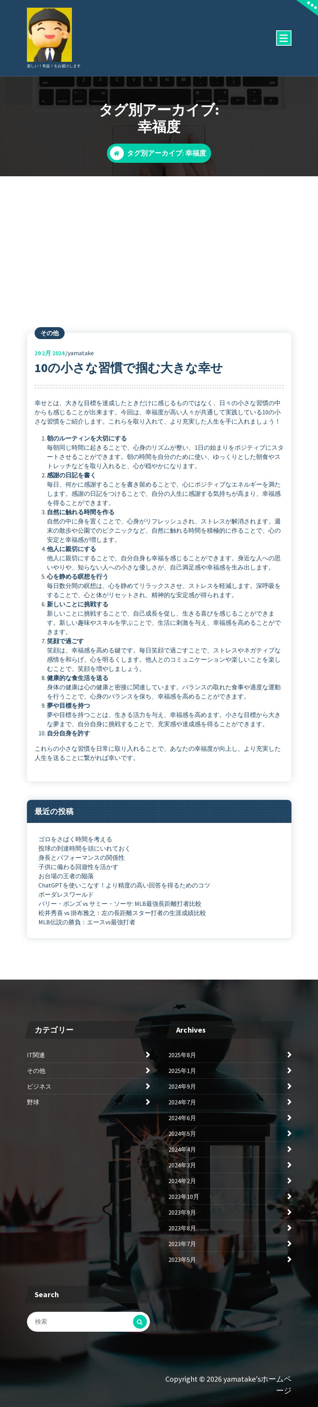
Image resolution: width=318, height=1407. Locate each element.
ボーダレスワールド (66, 894)
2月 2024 (50, 353)
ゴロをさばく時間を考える (75, 839)
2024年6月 (182, 1118)
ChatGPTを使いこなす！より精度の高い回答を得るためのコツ (124, 885)
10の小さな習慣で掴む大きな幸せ (129, 368)
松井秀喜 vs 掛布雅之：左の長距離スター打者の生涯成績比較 (122, 913)
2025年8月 (182, 1055)
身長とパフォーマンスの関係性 (81, 857)
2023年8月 (182, 1228)
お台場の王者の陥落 (66, 876)
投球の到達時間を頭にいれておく (84, 848)
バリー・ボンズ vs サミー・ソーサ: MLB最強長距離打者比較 (119, 903)
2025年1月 (182, 1070)
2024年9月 (182, 1086)
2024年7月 (182, 1102)
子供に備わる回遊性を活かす (78, 867)
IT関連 (36, 1055)
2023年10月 (183, 1196)
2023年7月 (182, 1244)
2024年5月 (182, 1133)
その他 (49, 333)
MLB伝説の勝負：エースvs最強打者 (86, 922)
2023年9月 (182, 1212)
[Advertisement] (159, 234)
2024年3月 (182, 1165)
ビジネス (39, 1086)
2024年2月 (182, 1181)
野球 (33, 1102)
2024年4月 (182, 1149)
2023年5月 (182, 1259)
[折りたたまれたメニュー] (283, 38)
